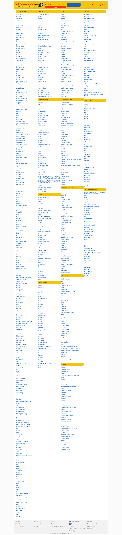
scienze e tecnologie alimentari (70, 375)
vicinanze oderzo (89, 167)
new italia (64, 445)
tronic (17, 199)
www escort (41, 61)
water (40, 206)
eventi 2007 (64, 289)
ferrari (17, 252)
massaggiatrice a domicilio (69, 428)
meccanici (19, 212)
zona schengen (20, 334)
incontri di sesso (43, 39)
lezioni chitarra (20, 132)
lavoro (86, 240)
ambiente (41, 319)
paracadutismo (42, 121)
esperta (18, 193)
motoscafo (19, 35)
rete (85, 106)
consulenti (19, 248)
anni (85, 244)
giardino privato (65, 33)
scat (39, 201)
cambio (40, 323)
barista (86, 163)
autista (86, 150)
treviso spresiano (66, 279)
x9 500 (18, 517)
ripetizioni (64, 115)
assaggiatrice (20, 290)
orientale (41, 204)
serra (17, 262)
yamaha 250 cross (21, 344)
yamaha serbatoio (21, 332)
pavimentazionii (88, 208)
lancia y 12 (19, 435)
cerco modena (20, 462)
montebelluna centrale (67, 42)
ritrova (40, 86)
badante (86, 63)
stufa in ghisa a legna (22, 414)
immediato (19, 329)
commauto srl (42, 349)
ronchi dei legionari (44, 231)
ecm (17, 73)
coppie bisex (65, 426)
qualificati (86, 144)
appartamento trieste (22, 124)
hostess (86, 275)
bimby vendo (19, 302)
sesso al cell (42, 191)
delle (85, 33)
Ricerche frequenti (92, 524)
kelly (39, 233)
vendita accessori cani (45, 96)
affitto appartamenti (21, 283)
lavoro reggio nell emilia (23, 424)
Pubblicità (48, 5)
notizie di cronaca (66, 419)
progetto (63, 140)
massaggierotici (20, 409)
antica (63, 357)
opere (17, 39)
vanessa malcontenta (22, 163)
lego (17, 105)
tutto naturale (42, 73)
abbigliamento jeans (67, 216)
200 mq (63, 96)
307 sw (40, 361)
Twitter (72, 526)
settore (18, 197)
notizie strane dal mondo (68, 407)
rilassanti (18, 111)
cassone (18, 27)
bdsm (17, 273)
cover (62, 302)
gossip (63, 394)
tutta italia (87, 156)
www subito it (42, 37)
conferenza (64, 338)
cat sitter (18, 306)
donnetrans (41, 23)
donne (40, 54)
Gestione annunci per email (58, 526)
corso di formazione (44, 144)
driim (62, 314)
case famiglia (19, 147)
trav (39, 44)
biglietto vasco (20, 336)
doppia (18, 75)
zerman (18, 29)
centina (40, 128)
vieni (17, 514)
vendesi (18, 430)
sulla (17, 485)
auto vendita (19, 298)
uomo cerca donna (21, 323)
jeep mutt (41, 304)
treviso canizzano (66, 21)
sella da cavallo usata (67, 434)
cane (39, 25)
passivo (18, 472)
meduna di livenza (66, 84)
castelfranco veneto (21, 157)
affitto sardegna (20, 229)
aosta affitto (19, 142)
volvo (17, 214)
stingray (40, 336)
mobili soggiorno (66, 256)
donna (40, 79)
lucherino (41, 90)
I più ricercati (90, 521)
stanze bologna (20, 140)
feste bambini (20, 184)
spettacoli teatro (66, 390)
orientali (63, 417)
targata (18, 403)
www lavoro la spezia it (22, 134)
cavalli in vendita (20, 443)
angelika (18, 224)
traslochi (86, 31)
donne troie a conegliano (68, 386)
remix (17, 451)
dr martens (19, 474)
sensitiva (86, 56)
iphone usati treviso (67, 415)
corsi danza (64, 172)
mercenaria (19, 56)
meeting (63, 373)
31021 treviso (88, 146)
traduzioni (18, 243)
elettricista (87, 179)
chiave (17, 180)
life (62, 298)
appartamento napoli (22, 210)
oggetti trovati (42, 189)
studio (85, 48)
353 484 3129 (42, 250)
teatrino (63, 306)
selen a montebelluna (44, 258)
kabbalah (64, 352)
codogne (41, 113)
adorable (41, 71)
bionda (18, 52)
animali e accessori (44, 52)
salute (40, 31)
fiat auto (18, 79)
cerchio (63, 327)
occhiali (40, 174)
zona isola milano (21, 58)
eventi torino (19, 189)
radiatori (18, 353)
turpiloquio (19, 18)
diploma (86, 269)
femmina (41, 33)
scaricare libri (42, 119)
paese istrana (42, 277)
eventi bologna (65, 325)
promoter (86, 212)
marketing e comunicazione (92, 206)
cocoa (17, 222)
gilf (39, 256)
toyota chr (41, 357)
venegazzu (64, 317)
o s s (17, 187)
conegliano (41, 275)
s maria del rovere (66, 69)
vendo (40, 325)
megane (18, 348)
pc (16, 369)
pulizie (86, 254)
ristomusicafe (65, 329)
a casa (40, 223)
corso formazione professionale (70, 165)
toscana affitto (20, 281)
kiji (16, 491)
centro (63, 228)
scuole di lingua (65, 117)
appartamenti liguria (21, 82)
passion (18, 512)
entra (85, 148)
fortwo (17, 374)
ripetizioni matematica (67, 126)
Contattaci (53, 524)
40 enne (40, 248)
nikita (17, 382)
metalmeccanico (89, 184)
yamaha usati (20, 178)
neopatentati (42, 315)
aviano (86, 29)
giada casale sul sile (22, 100)
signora (86, 88)
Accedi (94, 5)
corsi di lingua (65, 111)
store (62, 138)
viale (62, 29)
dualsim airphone (66, 273)
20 (16, 300)
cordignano (87, 86)
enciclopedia (65, 260)
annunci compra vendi (67, 264)
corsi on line (42, 126)
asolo (40, 58)
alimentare (87, 182)
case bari (18, 342)
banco (63, 245)
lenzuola (18, 176)
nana (17, 161)
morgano (63, 37)
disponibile (87, 23)
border (17, 23)
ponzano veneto (20, 121)
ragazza (40, 50)
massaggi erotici (89, 27)
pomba (86, 82)
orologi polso (65, 239)
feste (62, 287)
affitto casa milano (21, 241)
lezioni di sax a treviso (67, 105)
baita (17, 71)
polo (39, 367)
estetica (18, 405)
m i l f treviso (42, 252)
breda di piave (88, 42)
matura (18, 170)
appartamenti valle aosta (23, 426)
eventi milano (65, 331)
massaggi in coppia (89, 71)
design (63, 182)
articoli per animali (43, 14)
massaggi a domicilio (90, 21)
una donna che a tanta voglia (47, 107)
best (85, 216)
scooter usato (20, 21)
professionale (20, 151)
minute (63, 109)
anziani (86, 46)
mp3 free (63, 247)
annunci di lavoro (21, 65)
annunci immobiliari (67, 86)
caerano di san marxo (44, 210)
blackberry (19, 315)
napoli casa (19, 453)
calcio (63, 367)
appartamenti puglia (21, 109)
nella (17, 376)
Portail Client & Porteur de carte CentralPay (77, 530)
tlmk (85, 135)
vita (39, 105)
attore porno (87, 65)
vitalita (40, 75)
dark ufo (63, 424)
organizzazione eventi (67, 312)
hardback (41, 288)
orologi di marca (66, 214)
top (39, 294)
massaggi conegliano (90, 50)
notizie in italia (65, 449)
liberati (63, 224)
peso (17, 159)
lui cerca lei (41, 267)
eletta (17, 115)
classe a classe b (21, 227)
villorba (63, 44)
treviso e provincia (66, 144)
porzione (18, 294)
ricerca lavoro (88, 219)
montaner (64, 39)
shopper (18, 285)
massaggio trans (20, 128)
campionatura (20, 420)
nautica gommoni (43, 332)
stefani (63, 340)
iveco (17, 90)
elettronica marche (21, 67)
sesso (17, 468)
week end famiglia (21, 363)
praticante (87, 267)
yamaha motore (20, 77)
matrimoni (41, 140)
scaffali (18, 489)
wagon (18, 372)
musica (63, 163)
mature (40, 147)
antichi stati (41, 117)
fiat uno (18, 54)
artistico (86, 16)
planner (63, 130)
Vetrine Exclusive (19, 526)
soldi (85, 142)
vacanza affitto (20, 380)
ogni (85, 152)
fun (39, 309)
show (40, 138)
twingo (40, 306)
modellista (87, 177)
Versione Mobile (75, 521)
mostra (63, 283)
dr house (18, 220)
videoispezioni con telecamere (93, 84)
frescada (63, 16)
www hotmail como (21, 145)
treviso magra (42, 56)
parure (63, 193)
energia (86, 116)
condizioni (19, 338)
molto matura (42, 246)
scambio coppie (20, 378)
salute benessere (66, 436)
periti (17, 416)
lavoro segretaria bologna (23, 401)
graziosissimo (42, 111)
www (39, 214)
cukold (40, 273)
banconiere (87, 133)
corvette (18, 365)
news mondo (65, 430)
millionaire (64, 293)
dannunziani (19, 388)
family (17, 254)
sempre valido (20, 172)
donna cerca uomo (43, 132)
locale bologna (20, 393)
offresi (86, 90)
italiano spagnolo (66, 142)
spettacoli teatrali (66, 396)
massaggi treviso (89, 18)
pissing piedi (42, 265)
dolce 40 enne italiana (44, 227)
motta (17, 126)
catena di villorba (43, 67)
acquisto (18, 256)
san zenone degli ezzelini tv (69, 359)
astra (17, 355)
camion (18, 313)
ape (17, 216)
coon (39, 65)
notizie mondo (65, 369)
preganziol (41, 330)
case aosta (19, 449)
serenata (18, 447)
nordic (63, 401)
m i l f (40, 159)
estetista (63, 398)
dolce (62, 203)
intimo (85, 195)
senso (63, 323)
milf (17, 361)
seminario (64, 113)
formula (40, 313)
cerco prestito (20, 191)
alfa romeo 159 (20, 46)
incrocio (40, 63)
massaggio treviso (21, 168)
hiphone (63, 201)
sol (39, 302)
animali (40, 69)
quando (86, 186)
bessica (40, 260)
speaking (64, 161)
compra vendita (20, 271)
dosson (40, 208)
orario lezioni (19, 437)
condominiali (19, 231)
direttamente (65, 67)
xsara (17, 432)
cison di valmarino (43, 35)
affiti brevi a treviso (66, 90)
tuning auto (19, 14)
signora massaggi (89, 44)
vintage (18, 153)
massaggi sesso (89, 61)
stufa (17, 479)
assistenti (86, 169)
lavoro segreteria (89, 235)
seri (85, 129)
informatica (64, 134)
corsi (39, 151)
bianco (18, 233)
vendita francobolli (66, 207)
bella (17, 311)
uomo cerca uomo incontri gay (25, 321)
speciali (40, 170)
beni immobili (19, 86)
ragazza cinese (20, 136)
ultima (40, 18)
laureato (18, 218)
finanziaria (87, 140)
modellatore (87, 39)
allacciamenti (88, 79)
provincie (41, 155)
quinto (63, 14)
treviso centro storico (67, 88)
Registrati (102, 5)
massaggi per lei (20, 346)
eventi (17, 304)
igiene (17, 504)
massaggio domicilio (22, 493)
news (62, 388)
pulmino (40, 292)
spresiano (18, 264)
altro (62, 226)
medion (18, 287)
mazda (18, 397)
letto (62, 94)
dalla (62, 268)
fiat (62, 319)
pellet (62, 197)
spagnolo (64, 121)
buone (40, 353)
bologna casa (20, 237)
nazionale (41, 340)
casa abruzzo (20, 37)
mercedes (41, 317)
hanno (17, 460)
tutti (62, 304)
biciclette (63, 233)
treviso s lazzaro (66, 82)
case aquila (19, 351)
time (39, 351)
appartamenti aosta (21, 92)
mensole (18, 174)
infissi (17, 487)
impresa (86, 25)
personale (19, 500)
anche (40, 321)
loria (62, 52)
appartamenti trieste (21, 502)
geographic (64, 300)
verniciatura (19, 119)
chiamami (18, 399)
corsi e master (65, 176)
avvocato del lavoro (90, 265)
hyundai (40, 355)
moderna (63, 157)
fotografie (64, 270)
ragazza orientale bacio (22, 498)
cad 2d (63, 153)
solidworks (64, 168)
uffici (85, 54)
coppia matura (42, 235)
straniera (86, 223)
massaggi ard (20, 182)
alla (85, 123)
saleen (40, 285)
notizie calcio (65, 447)
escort (40, 279)
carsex (40, 185)
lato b (17, 483)
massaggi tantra (43, 165)
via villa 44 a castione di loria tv (70, 348)
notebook (18, 155)
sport (62, 377)
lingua (17, 439)
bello (17, 464)
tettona (40, 271)
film (85, 73)
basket (63, 380)
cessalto (40, 102)
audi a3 (18, 445)
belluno (63, 262)
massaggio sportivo (21, 384)
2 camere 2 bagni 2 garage (69, 65)
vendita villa (19, 496)
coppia (40, 199)
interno (40, 359)
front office (19, 96)
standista (86, 110)
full (85, 112)
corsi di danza (65, 155)
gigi (62, 344)
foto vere (18, 308)
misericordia (42, 157)
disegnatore (87, 256)
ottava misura (20, 386)
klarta (85, 98)
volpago (63, 56)
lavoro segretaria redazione (24, 277)
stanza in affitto (20, 325)
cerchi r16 (18, 239)
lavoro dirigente (88, 231)
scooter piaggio (20, 138)
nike (62, 218)
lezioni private (20, 69)
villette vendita (20, 266)
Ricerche (89, 528)
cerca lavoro (87, 261)
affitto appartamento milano (24, 456)
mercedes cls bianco (22, 441)
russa (40, 220)
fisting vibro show (21, 279)
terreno (63, 54)
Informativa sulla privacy (39, 524)
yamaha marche (20, 63)
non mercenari (42, 239)
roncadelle (41, 244)
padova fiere (65, 342)
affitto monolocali (21, 269)
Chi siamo (17, 521)
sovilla (63, 71)
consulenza (19, 390)
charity (40, 130)
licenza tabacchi (66, 61)
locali (17, 466)
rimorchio (41, 311)
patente (40, 327)
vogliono (18, 166)
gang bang (64, 310)
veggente (86, 75)
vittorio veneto (65, 102)
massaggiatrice (88, 271)
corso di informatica (67, 123)
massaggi (41, 77)
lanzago (18, 319)
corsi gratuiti (19, 16)
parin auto (19, 470)
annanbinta (41, 225)
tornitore (86, 233)
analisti (86, 137)
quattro (40, 334)
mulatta (40, 254)
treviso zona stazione (67, 31)
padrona (63, 392)
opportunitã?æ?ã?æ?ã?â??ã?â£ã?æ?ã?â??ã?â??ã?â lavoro (94, 192)
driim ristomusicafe (66, 285)
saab (39, 365)
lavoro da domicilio (89, 173)
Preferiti (62, 5)
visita (17, 50)
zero (17, 258)
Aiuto (55, 5)
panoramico (41, 344)
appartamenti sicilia (21, 44)
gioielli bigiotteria (66, 220)
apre (39, 149)
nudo (17, 260)
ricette (63, 266)
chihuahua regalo (21, 340)
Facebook (73, 524)
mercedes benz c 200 (44, 363)
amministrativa (88, 229)
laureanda (64, 119)
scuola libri (41, 172)
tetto (17, 117)
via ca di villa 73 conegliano (69, 346)
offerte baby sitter (89, 69)
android (63, 195)
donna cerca (19, 25)
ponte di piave (20, 481)
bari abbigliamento (21, 292)
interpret (63, 128)
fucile (40, 161)
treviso (40, 27)
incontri (63, 432)
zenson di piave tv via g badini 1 (70, 350)
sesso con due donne (44, 218)
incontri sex (19, 113)
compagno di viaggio (44, 187)
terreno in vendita (66, 48)
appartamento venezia (22, 422)
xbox (17, 42)
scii (39, 109)
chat (17, 477)
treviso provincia (20, 296)
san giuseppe (65, 403)
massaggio (87, 58)
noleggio (18, 103)
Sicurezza (35, 526)
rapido (86, 37)
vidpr (39, 262)
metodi (86, 171)
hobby (40, 136)
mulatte (86, 200)
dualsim (63, 235)
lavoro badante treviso (45, 46)
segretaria (87, 202)
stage (85, 158)
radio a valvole (65, 205)
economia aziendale (67, 443)
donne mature (65, 254)
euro (39, 21)
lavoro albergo (88, 248)
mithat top (18, 327)
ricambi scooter (20, 508)
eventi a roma (20, 395)
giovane (18, 201)
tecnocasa (19, 510)
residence (18, 84)
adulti (62, 174)
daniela (18, 195)
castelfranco (64, 149)
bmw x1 (18, 235)
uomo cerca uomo (66, 411)
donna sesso (42, 82)
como (40, 42)
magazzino (64, 92)
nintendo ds (19, 359)
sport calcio (41, 123)
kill (16, 94)
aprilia (40, 296)
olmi (17, 418)
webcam (40, 269)
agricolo (18, 317)
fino (62, 252)
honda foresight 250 (21, 98)
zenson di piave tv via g (68, 291)
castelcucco (19, 367)
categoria (18, 458)
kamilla (18, 506)
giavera (18, 149)
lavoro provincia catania (23, 107)
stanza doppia (20, 88)
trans (39, 153)
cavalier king (42, 88)
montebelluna (20, 411)
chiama (18, 245)
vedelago (18, 275)
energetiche (64, 371)
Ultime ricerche (91, 526)
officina (18, 130)
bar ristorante (65, 25)
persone (63, 308)
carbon (63, 231)
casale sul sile (65, 77)
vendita (63, 243)
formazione (87, 273)
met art (18, 357)
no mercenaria (42, 342)
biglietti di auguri (66, 199)
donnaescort (19, 61)
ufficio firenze (19, 33)
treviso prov (87, 175)
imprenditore (87, 67)
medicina (64, 405)
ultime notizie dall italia (68, 382)
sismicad (63, 151)
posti (39, 300)
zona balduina (20, 407)
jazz (62, 321)
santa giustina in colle (44, 346)
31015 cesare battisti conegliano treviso (93, 95)
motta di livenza (43, 115)
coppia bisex (42, 84)
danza (63, 354)
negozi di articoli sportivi (68, 212)
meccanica (87, 125)
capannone (64, 58)
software (86, 227)
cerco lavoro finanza (90, 204)
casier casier (65, 50)
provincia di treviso (21, 206)
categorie (86, 263)
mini (62, 191)
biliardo (63, 413)
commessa (87, 242)
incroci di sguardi (43, 212)
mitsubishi (41, 338)
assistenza (19, 203)
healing (63, 132)
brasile (63, 147)
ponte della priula (43, 197)
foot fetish (41, 237)
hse (17, 428)
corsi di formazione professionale (71, 159)
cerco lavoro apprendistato (92, 252)
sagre (17, 250)
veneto (63, 178)
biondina (86, 52)
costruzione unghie (44, 94)
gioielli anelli (64, 249)
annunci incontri (20, 48)
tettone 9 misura (43, 134)
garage (63, 23)
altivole (63, 18)
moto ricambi (19, 208)
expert (17, 31)
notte (39, 48)
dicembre (64, 333)
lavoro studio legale (90, 225)
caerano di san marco (67, 75)
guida (62, 170)
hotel (62, 35)
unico (40, 229)
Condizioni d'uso (37, 521)
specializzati (87, 154)
